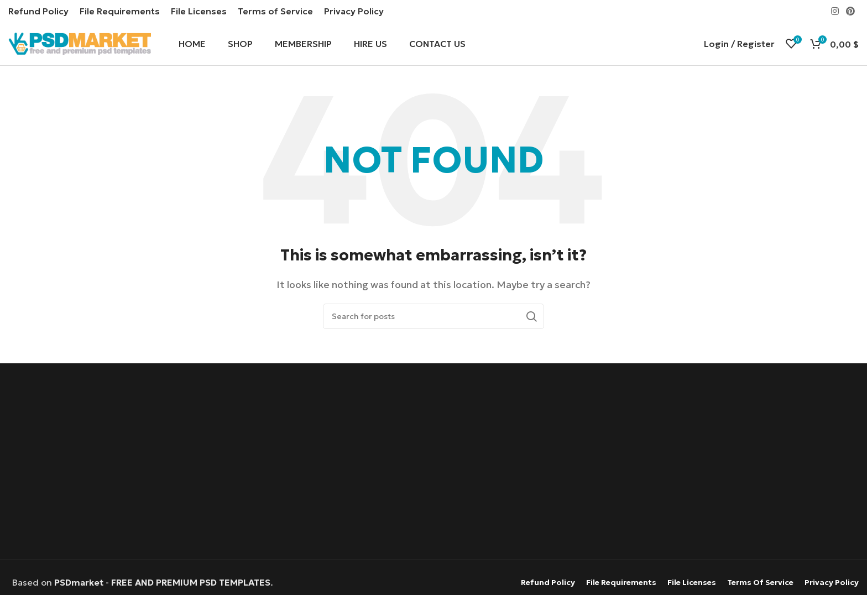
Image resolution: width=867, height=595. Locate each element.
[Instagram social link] (834, 11)
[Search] (433, 318)
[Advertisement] (433, 464)
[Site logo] (79, 43)
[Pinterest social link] (851, 11)
